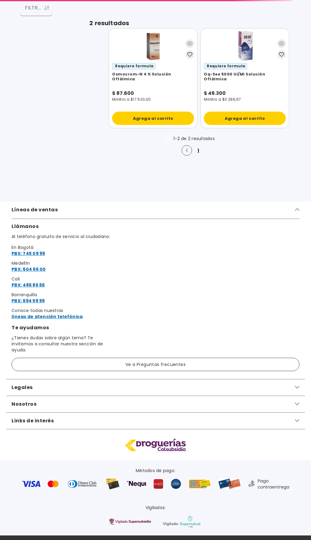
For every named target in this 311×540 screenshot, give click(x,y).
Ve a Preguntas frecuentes (155, 364)
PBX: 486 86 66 (28, 285)
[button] (190, 45)
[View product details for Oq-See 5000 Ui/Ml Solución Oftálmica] (244, 78)
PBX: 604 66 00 (29, 269)
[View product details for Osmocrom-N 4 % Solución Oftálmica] (153, 78)
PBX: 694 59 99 (28, 301)
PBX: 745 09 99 (28, 253)
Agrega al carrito (153, 118)
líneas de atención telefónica (47, 317)
